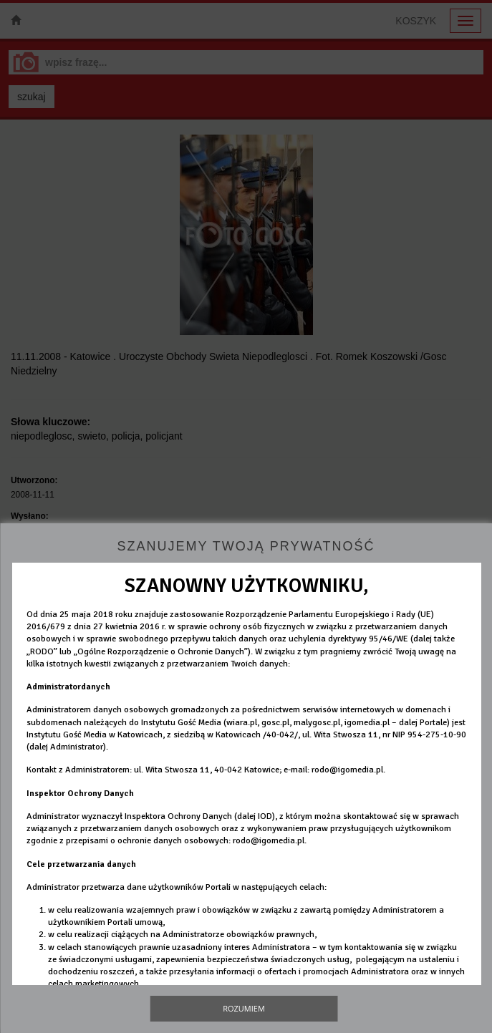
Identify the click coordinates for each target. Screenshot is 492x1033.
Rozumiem (244, 1008)
